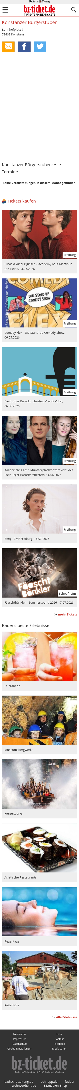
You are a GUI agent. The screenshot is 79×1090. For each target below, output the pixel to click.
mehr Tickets (67, 614)
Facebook (59, 1043)
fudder (70, 1082)
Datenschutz (19, 1043)
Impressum (19, 1039)
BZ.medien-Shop (55, 1085)
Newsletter (19, 1034)
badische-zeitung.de (18, 1082)
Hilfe (59, 1034)
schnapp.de (49, 1082)
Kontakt (59, 1039)
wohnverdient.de (24, 1085)
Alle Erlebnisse (66, 1017)
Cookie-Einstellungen (19, 1048)
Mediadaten (59, 1048)
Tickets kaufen (22, 201)
